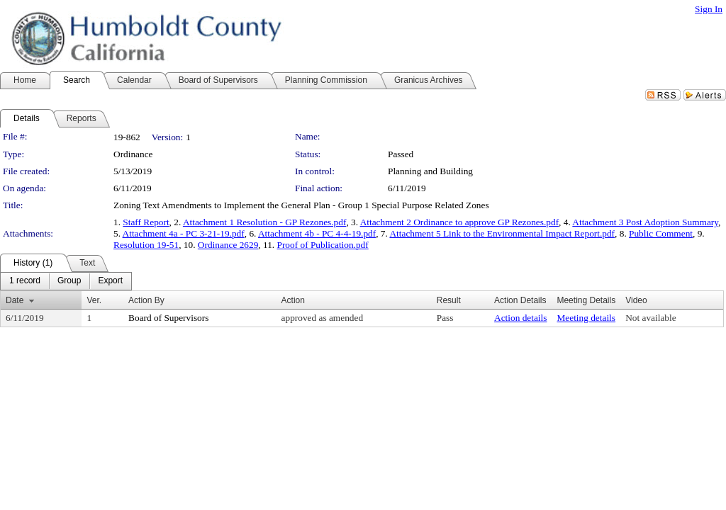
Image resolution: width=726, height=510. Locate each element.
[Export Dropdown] (110, 281)
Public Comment (661, 233)
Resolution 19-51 (146, 244)
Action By (146, 300)
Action (293, 300)
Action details (520, 317)
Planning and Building (430, 171)
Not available (650, 317)
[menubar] (66, 281)
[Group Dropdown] (69, 281)
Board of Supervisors (168, 317)
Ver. (93, 300)
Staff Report (146, 222)
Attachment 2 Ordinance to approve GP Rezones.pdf (459, 222)
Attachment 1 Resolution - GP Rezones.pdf (265, 222)
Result (449, 300)
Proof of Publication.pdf (323, 244)
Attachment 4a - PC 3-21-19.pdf (184, 233)
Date (14, 300)
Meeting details (586, 317)
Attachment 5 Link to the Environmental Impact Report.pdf (502, 233)
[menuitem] (25, 281)
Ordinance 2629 (228, 244)
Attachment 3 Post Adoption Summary (645, 222)
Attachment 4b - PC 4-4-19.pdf (317, 233)
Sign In (708, 9)
